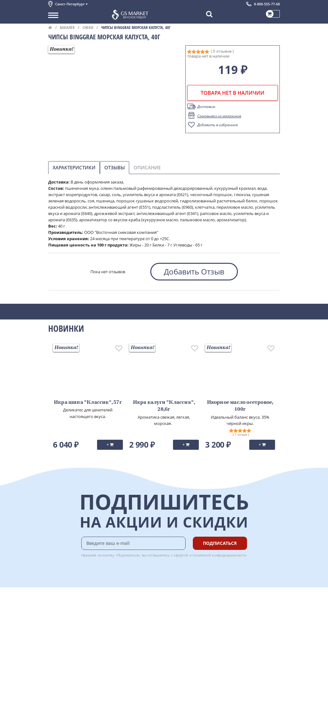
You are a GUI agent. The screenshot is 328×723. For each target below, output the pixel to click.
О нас (53, 611)
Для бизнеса (60, 706)
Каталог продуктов (66, 604)
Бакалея (67, 27)
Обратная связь (63, 625)
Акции (54, 639)
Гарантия (126, 625)
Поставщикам (62, 700)
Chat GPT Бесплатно (185, 608)
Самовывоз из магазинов (219, 116)
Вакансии (57, 713)
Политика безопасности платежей (81, 660)
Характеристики (74, 167)
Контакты (57, 618)
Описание (147, 167)
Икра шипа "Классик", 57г (88, 402)
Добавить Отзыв (194, 271)
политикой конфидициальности (219, 555)
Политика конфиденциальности (79, 653)
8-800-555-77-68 (267, 4)
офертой (181, 555)
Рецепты (125, 632)
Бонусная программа (138, 618)
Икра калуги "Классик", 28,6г (164, 406)
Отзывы (114, 167)
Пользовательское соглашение (79, 646)
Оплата (124, 611)
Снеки (88, 27)
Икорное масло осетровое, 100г (240, 406)
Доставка (126, 604)
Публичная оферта (66, 667)
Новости (56, 632)
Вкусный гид (129, 639)
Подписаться (220, 543)
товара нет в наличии (232, 92)
